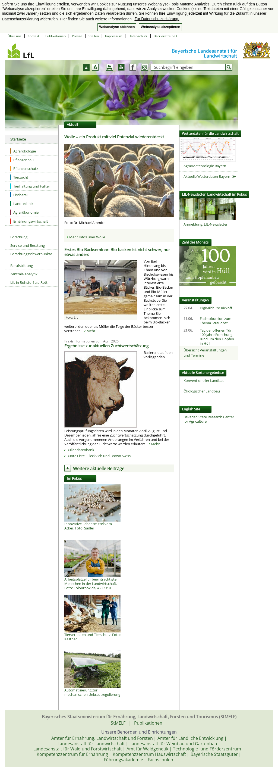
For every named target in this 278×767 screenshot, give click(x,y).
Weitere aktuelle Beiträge (98, 469)
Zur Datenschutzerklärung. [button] (156, 19)
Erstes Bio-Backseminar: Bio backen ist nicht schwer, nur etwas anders (117, 252)
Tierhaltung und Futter (30, 186)
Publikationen (55, 36)
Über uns (14, 36)
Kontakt (33, 36)
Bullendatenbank (80, 449)
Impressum (113, 36)
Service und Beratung (27, 245)
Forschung (18, 237)
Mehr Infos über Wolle (87, 237)
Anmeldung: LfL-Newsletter (206, 224)
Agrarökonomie (24, 212)
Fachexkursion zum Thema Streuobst (215, 320)
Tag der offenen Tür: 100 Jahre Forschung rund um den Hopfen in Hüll (217, 337)
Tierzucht (19, 177)
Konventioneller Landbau (204, 380)
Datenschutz (137, 36)
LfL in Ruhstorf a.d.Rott (29, 282)
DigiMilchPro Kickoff (216, 307)
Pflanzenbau (22, 159)
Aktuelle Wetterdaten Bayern (210, 176)
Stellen (94, 36)
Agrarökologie (23, 151)
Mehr (91, 330)
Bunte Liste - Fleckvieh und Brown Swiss (99, 455)
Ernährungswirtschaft (29, 221)
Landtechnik (21, 203)
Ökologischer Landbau (202, 391)
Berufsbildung (21, 265)
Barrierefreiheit (165, 36)
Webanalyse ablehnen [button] (117, 27)
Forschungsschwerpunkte (31, 253)
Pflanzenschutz (24, 168)
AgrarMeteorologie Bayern (205, 165)
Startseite (18, 139)
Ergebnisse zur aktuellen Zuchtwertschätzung (106, 345)
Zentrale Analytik (23, 274)
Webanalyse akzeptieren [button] (160, 27)
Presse (77, 36)
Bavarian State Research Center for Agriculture (209, 419)
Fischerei (18, 194)
